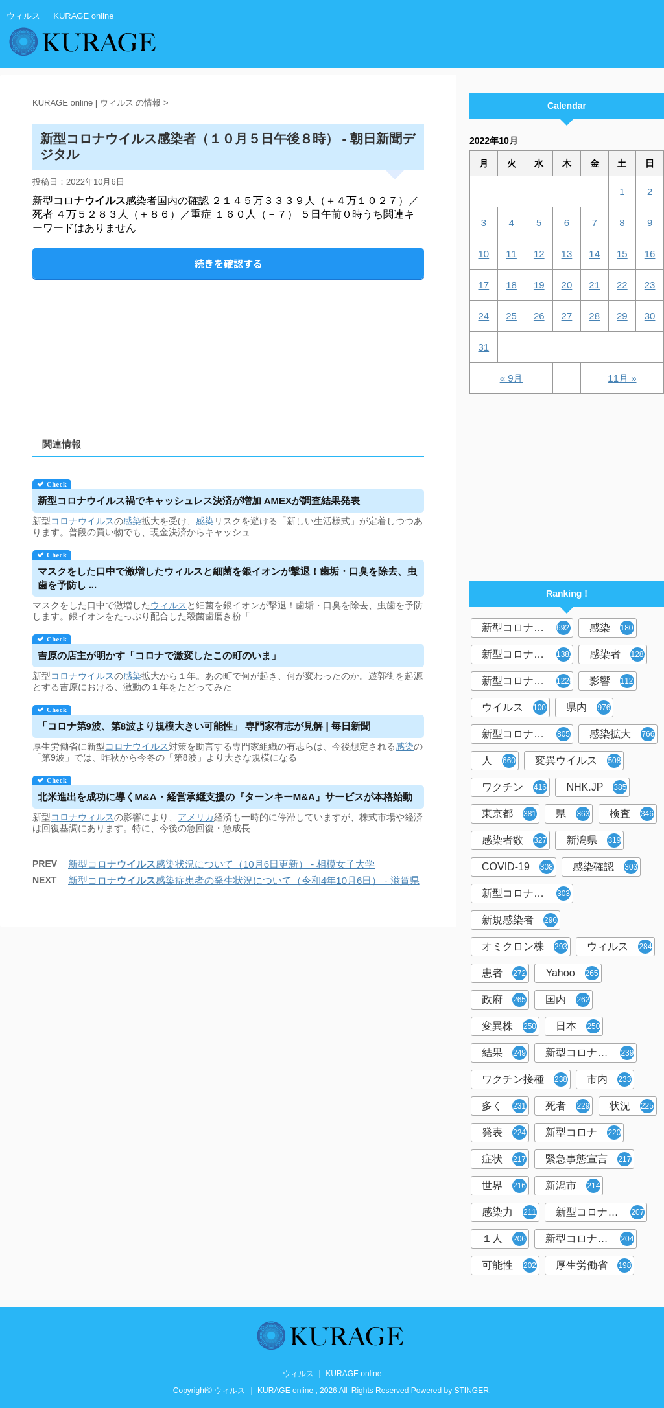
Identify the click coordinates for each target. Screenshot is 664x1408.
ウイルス (516, 707)
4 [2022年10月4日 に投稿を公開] (511, 222)
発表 (504, 1132)
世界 (504, 1186)
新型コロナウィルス (527, 654)
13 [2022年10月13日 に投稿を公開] (567, 253)
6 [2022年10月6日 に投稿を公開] (566, 222)
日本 (578, 1026)
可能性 (509, 1265)
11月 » (622, 378)
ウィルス (168, 605)
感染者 (618, 654)
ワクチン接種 (525, 1079)
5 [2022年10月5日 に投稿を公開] (538, 222)
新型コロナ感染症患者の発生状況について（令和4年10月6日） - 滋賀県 (244, 880)
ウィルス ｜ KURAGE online (332, 1373)
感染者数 (514, 840)
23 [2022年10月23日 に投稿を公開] (650, 284)
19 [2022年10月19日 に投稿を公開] (539, 284)
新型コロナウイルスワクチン (591, 1053)
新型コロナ (583, 1132)
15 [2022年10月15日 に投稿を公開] (622, 253)
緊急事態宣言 (588, 1159)
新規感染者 (520, 920)
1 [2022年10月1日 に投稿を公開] (621, 191)
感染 (132, 521)
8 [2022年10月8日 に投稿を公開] (621, 222)
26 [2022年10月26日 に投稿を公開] (539, 315)
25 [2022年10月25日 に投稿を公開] (511, 315)
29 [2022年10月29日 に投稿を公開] (622, 315)
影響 (613, 681)
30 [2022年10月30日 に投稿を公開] (650, 315)
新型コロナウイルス (527, 628)
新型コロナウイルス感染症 (527, 681)
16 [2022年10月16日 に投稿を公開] (650, 253)
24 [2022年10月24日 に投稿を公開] (484, 315)
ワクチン (514, 787)
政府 (504, 1000)
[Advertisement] (228, 348)
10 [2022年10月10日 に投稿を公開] (484, 253)
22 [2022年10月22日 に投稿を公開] (622, 284)
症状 (504, 1159)
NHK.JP (596, 787)
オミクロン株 (525, 947)
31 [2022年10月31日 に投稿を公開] (484, 346)
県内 (588, 707)
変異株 (509, 1026)
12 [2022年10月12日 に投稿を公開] (539, 253)
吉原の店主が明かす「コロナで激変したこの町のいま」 (159, 655)
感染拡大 (622, 734)
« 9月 (511, 378)
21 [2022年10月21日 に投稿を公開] (594, 284)
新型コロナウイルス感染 (527, 734)
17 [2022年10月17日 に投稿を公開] (484, 284)
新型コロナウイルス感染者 (601, 1212)
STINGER (472, 1390)
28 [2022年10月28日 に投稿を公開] (594, 315)
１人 (504, 1239)
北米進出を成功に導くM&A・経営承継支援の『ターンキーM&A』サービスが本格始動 (225, 796)
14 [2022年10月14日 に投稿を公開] (594, 253)
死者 (567, 1106)
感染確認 (605, 867)
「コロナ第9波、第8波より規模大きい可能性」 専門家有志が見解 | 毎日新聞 (204, 726)
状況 (632, 1106)
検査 (632, 814)
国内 (567, 1000)
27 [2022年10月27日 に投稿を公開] (567, 315)
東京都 (509, 814)
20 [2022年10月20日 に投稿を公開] (567, 284)
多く (504, 1106)
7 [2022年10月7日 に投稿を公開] (594, 222)
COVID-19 (518, 867)
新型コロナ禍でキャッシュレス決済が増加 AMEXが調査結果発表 (199, 500)
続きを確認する (229, 263)
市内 (609, 1079)
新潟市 (572, 1186)
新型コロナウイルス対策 (591, 1239)
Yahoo (572, 973)
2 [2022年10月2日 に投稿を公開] (649, 191)
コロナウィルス (82, 817)
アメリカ (196, 817)
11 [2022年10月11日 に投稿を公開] (511, 253)
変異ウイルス (578, 761)
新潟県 (593, 840)
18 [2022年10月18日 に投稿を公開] (511, 284)
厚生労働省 (594, 1265)
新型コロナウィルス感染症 (527, 893)
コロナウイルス (82, 521)
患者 (504, 973)
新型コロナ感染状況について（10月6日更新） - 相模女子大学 (221, 864)
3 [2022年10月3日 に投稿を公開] (483, 222)
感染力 (509, 1212)
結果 (504, 1053)
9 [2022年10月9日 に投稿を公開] (649, 222)
